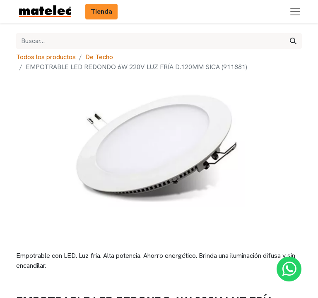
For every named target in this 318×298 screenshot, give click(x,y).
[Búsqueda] (293, 41)
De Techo (99, 57)
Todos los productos (46, 57)
